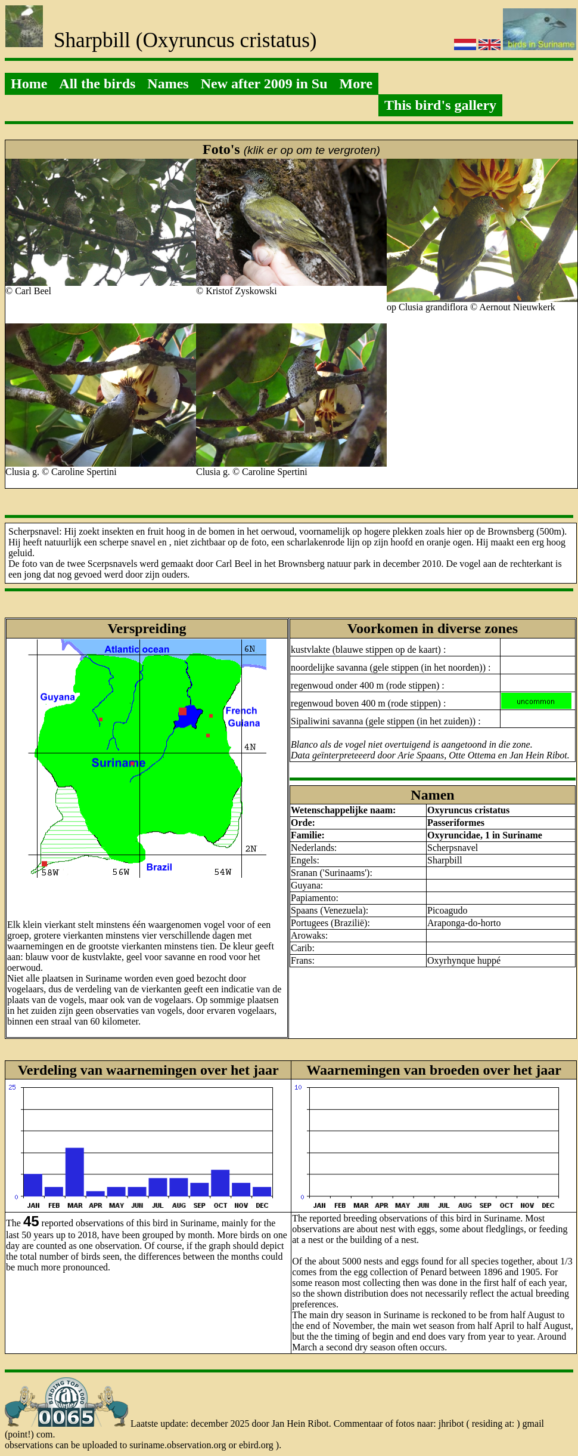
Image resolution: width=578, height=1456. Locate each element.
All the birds (97, 83)
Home (29, 83)
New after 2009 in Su (264, 83)
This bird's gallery (440, 105)
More (356, 83)
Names (167, 83)
